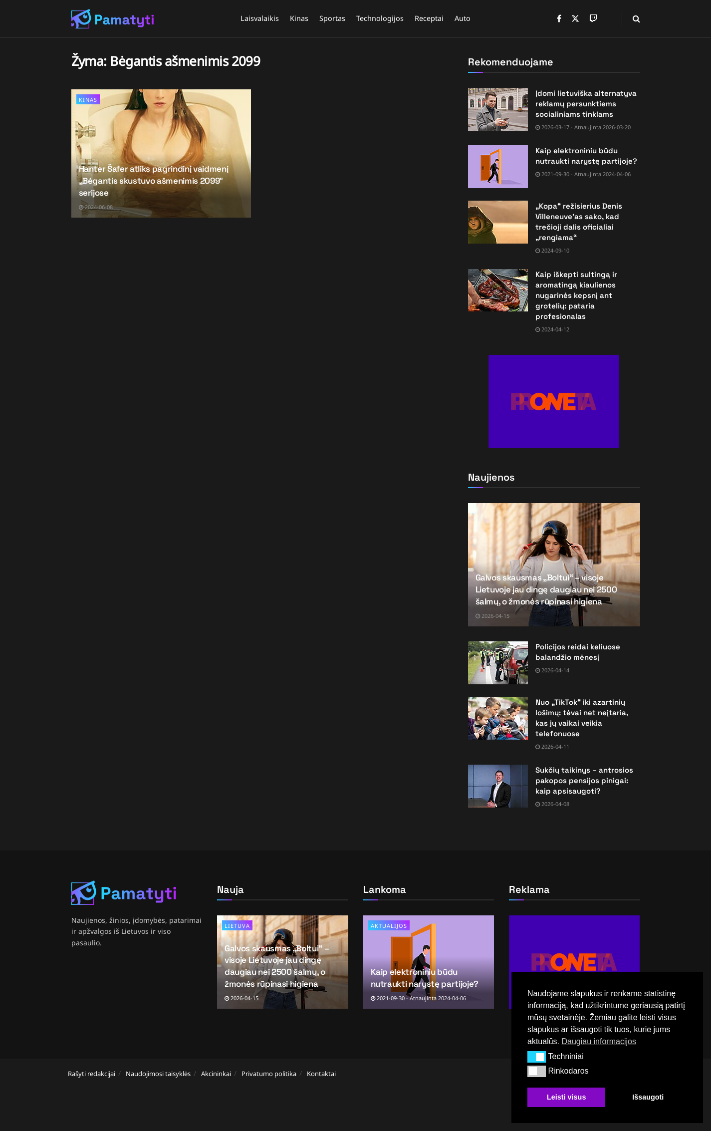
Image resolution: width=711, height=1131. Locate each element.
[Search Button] (636, 18)
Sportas (332, 18)
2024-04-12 (552, 329)
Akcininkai (216, 1073)
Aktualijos (389, 925)
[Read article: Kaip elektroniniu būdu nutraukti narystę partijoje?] (498, 166)
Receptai (429, 18)
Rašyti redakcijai (91, 1073)
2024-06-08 (96, 207)
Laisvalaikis (259, 18)
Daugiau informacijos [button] (598, 1041)
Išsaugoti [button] (648, 1097)
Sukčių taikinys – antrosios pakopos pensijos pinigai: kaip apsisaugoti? (584, 780)
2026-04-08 (552, 804)
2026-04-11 (552, 746)
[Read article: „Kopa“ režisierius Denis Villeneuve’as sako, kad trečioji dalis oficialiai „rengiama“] (498, 222)
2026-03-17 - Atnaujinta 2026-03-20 (583, 127)
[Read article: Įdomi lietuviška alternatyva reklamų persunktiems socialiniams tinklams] (498, 109)
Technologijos (380, 18)
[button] (536, 1056)
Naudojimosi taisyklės (158, 1073)
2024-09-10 (552, 250)
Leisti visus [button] (566, 1097)
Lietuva (237, 925)
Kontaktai (321, 1073)
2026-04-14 (552, 670)
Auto (463, 18)
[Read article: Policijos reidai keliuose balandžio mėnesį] (498, 662)
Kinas (299, 18)
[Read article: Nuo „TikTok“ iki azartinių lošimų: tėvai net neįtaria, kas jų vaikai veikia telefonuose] (498, 718)
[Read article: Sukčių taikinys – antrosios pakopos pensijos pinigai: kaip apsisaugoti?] (498, 786)
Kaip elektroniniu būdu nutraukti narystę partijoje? (424, 977)
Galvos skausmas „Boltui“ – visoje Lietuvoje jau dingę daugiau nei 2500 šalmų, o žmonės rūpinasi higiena (546, 589)
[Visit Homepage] (112, 19)
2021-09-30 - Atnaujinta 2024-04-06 (583, 174)
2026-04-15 (492, 615)
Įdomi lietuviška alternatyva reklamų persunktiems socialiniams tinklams (586, 103)
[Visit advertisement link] (554, 401)
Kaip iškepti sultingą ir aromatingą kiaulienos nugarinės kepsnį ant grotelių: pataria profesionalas (576, 295)
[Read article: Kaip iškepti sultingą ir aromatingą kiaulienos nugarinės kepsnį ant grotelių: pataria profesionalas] (498, 290)
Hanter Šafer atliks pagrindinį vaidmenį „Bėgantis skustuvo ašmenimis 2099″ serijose (154, 180)
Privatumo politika (268, 1073)
